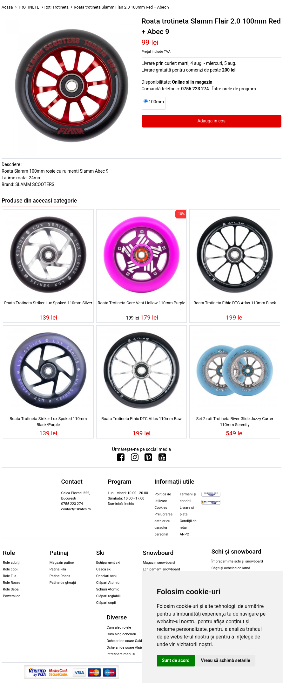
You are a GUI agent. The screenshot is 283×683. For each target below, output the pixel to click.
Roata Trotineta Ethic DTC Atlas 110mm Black (234, 302)
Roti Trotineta (56, 7)
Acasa (7, 7)
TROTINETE (28, 7)
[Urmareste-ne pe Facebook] (120, 458)
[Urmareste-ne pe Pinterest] (148, 458)
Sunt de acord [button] (176, 660)
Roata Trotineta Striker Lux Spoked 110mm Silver (48, 302)
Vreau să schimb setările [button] (225, 660)
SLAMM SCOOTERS (34, 184)
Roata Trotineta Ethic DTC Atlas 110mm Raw (141, 418)
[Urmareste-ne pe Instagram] (134, 458)
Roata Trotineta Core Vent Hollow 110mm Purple (141, 302)
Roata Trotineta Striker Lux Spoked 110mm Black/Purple (48, 421)
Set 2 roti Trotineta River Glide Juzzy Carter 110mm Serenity (234, 421)
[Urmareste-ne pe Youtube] (162, 458)
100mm (156, 101)
